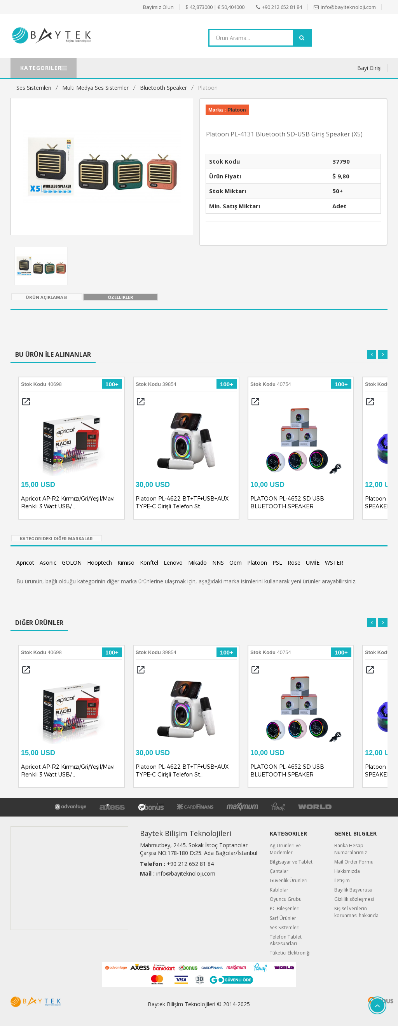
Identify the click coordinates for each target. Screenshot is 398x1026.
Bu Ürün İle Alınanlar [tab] (53, 354)
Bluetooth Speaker (163, 87)
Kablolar (279, 889)
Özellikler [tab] (120, 297)
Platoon (208, 87)
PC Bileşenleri (285, 908)
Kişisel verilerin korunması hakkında (356, 911)
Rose (294, 562)
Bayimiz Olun (158, 6)
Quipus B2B (360, 1001)
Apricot (25, 562)
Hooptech (99, 562)
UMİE (312, 562)
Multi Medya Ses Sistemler (95, 87)
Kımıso (125, 562)
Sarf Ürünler (283, 918)
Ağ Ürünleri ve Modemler (285, 848)
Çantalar (279, 871)
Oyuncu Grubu (286, 899)
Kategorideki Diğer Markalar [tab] (56, 538)
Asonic (48, 562)
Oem (235, 562)
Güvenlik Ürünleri (288, 880)
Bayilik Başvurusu (353, 889)
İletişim (342, 880)
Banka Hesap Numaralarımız (350, 848)
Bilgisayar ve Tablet (291, 861)
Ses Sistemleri (33, 87)
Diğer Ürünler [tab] (39, 622)
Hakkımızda (347, 871)
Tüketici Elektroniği (290, 952)
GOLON (72, 562)
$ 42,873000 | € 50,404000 (214, 6)
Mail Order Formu (354, 861)
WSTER (334, 562)
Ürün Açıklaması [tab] (47, 297)
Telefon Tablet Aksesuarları (286, 940)
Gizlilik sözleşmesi (354, 899)
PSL (277, 562)
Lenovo (173, 562)
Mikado (197, 562)
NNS (218, 562)
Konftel (149, 562)
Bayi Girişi (369, 68)
